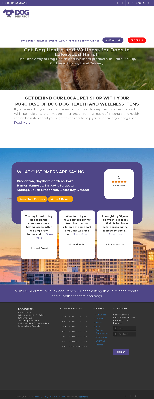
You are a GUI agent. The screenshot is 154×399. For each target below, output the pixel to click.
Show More (80, 232)
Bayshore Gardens (50, 181)
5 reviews (119, 185)
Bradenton (25, 181)
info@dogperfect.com (28, 322)
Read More (22, 122)
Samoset (36, 185)
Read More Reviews (32, 199)
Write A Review (61, 199)
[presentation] (127, 343)
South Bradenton (44, 190)
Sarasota (51, 185)
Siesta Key (68, 190)
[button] (73, 264)
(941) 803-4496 (25, 319)
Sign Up (121, 353)
